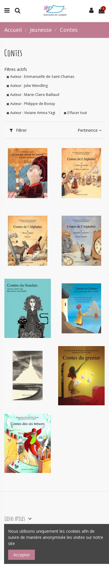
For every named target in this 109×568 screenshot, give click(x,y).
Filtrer (18, 130)
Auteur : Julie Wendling (27, 85)
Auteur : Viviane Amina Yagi (30, 112)
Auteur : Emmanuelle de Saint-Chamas (40, 76)
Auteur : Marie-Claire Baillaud (32, 94)
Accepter (21, 555)
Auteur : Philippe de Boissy (30, 103)
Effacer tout (75, 112)
